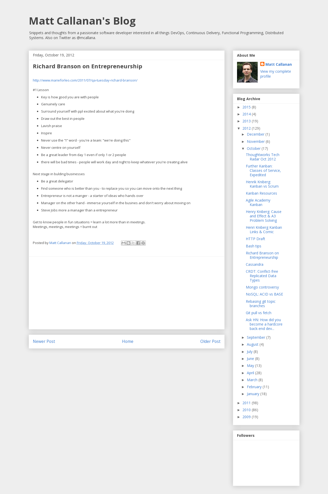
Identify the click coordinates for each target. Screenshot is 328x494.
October (254, 148)
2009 (247, 416)
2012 (247, 128)
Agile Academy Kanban (258, 202)
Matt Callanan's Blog (82, 20)
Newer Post (44, 341)
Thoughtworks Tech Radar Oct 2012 (262, 156)
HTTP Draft (255, 238)
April (251, 372)
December (256, 134)
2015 (247, 107)
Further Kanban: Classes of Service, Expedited (263, 170)
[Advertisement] (126, 293)
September (256, 337)
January (253, 393)
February (255, 386)
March (252, 379)
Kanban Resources (261, 193)
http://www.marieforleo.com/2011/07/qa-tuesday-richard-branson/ (85, 80)
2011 (247, 402)
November (256, 141)
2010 (247, 409)
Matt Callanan (278, 64)
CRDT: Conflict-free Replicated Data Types (262, 276)
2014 (247, 114)
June (251, 358)
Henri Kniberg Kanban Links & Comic (264, 229)
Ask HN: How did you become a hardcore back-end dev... (264, 324)
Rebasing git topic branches (261, 303)
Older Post (210, 341)
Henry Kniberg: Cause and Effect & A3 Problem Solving (263, 216)
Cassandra (254, 264)
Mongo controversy (262, 287)
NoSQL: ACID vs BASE (264, 294)
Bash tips (253, 246)
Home (127, 341)
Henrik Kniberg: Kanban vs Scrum (262, 184)
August (253, 344)
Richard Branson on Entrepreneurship (262, 255)
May (251, 365)
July (250, 351)
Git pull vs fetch (258, 312)
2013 (247, 121)
